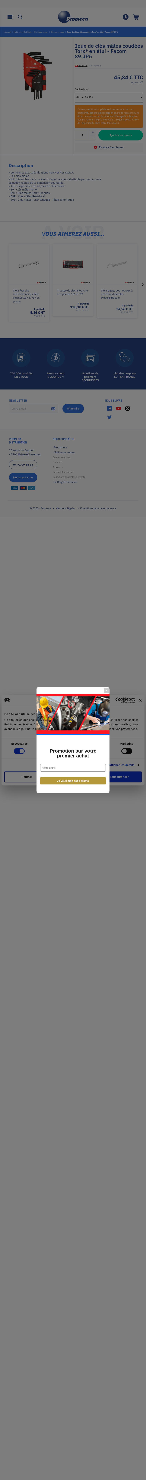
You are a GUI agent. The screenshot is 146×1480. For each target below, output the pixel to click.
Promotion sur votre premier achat (73, 753)
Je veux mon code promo (73, 780)
